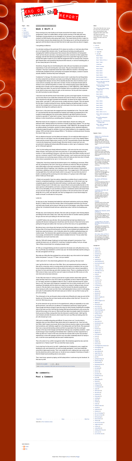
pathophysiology (98, 358)
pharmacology (98, 360)
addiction (97, 252)
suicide (96, 407)
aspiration (97, 259)
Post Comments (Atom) (47, 421)
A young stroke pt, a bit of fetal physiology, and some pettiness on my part (102, 223)
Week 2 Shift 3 (99, 105)
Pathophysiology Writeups (27, 36)
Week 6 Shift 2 (99, 68)
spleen (96, 400)
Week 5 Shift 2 (99, 75)
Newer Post (39, 419)
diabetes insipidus (99, 297)
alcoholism (97, 253)
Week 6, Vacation (100, 66)
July (98, 54)
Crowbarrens (47, 366)
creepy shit (97, 283)
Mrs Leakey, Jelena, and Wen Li (102, 234)
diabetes (96, 295)
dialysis (96, 298)
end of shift (97, 308)
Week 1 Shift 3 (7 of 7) (101, 111)
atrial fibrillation (98, 261)
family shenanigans (99, 310)
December (99, 49)
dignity (96, 302)
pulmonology (98, 379)
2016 (96, 45)
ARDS (96, 257)
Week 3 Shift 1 (99, 103)
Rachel (96, 381)
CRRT (51, 366)
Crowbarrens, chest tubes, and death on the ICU (101, 190)
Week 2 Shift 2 (99, 107)
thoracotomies (98, 418)
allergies (97, 255)
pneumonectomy (98, 364)
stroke (96, 403)
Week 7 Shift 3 (99, 58)
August (98, 51)
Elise (26, 449)
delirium (97, 291)
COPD (96, 278)
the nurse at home (99, 415)
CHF (96, 274)
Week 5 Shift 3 (99, 73)
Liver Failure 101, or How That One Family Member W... (102, 98)
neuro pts (97, 343)
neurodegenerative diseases (101, 345)
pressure (97, 371)
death (54, 366)
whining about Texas (99, 430)
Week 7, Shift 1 (99, 62)
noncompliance (98, 347)
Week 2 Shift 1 (99, 109)
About (24, 30)
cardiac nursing (98, 266)
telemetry (97, 411)
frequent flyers (98, 312)
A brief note (98, 64)
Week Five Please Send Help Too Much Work (102, 85)
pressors (96, 370)
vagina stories (98, 424)
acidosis (96, 250)
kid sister (97, 330)
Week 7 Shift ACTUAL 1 (101, 60)
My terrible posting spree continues (101, 118)
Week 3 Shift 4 (99, 92)
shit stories (97, 392)
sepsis (96, 388)
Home (63, 419)
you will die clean (99, 433)
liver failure (97, 334)
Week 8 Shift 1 (99, 55)
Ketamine (97, 201)
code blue (97, 276)
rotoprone (97, 383)
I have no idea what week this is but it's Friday (102, 82)
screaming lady (98, 386)
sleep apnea (97, 396)
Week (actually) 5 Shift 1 (101, 77)
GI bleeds (97, 317)
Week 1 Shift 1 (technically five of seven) (102, 125)
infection (97, 325)
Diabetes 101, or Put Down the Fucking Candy (103, 121)
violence (97, 426)
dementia (97, 293)
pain (96, 356)
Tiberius (97, 420)
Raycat (68, 456)
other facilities (98, 355)
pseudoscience (98, 375)
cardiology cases (98, 270)
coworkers (42, 366)
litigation (97, 332)
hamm (96, 319)
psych (61, 366)
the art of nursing (71, 366)
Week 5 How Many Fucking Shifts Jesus (102, 89)
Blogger (77, 456)
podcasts (97, 366)
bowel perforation (99, 263)
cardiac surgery (98, 268)
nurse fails (97, 349)
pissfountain (97, 362)
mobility (97, 342)
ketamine (97, 328)
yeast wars (97, 432)
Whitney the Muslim (99, 158)
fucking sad (97, 313)
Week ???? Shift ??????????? (102, 79)
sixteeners (97, 394)
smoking (97, 398)
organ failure (97, 353)
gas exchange (98, 315)
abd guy (96, 248)
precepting (97, 368)
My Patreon (26, 32)
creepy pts (97, 281)
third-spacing (98, 417)
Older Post (87, 419)
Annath (26, 446)
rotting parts (97, 385)
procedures (97, 373)
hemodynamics (98, 323)
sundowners (97, 409)
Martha (96, 340)
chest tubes (97, 272)
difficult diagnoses (99, 300)
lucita (96, 336)
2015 (96, 47)
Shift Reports (26, 34)
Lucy (96, 338)
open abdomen (98, 351)
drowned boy (98, 304)
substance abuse (98, 405)
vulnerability (97, 428)
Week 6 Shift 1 (99, 70)
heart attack (97, 321)
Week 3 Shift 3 (99, 94)
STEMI (96, 401)
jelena (96, 327)
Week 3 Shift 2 (99, 101)
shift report (65, 366)
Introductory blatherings (101, 128)
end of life (58, 366)
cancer (96, 265)
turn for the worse (99, 422)
